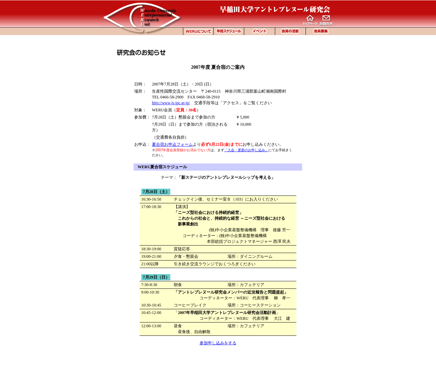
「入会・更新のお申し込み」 (246, 150)
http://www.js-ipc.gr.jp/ (171, 102)
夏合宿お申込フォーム (172, 144)
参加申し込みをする (218, 343)
